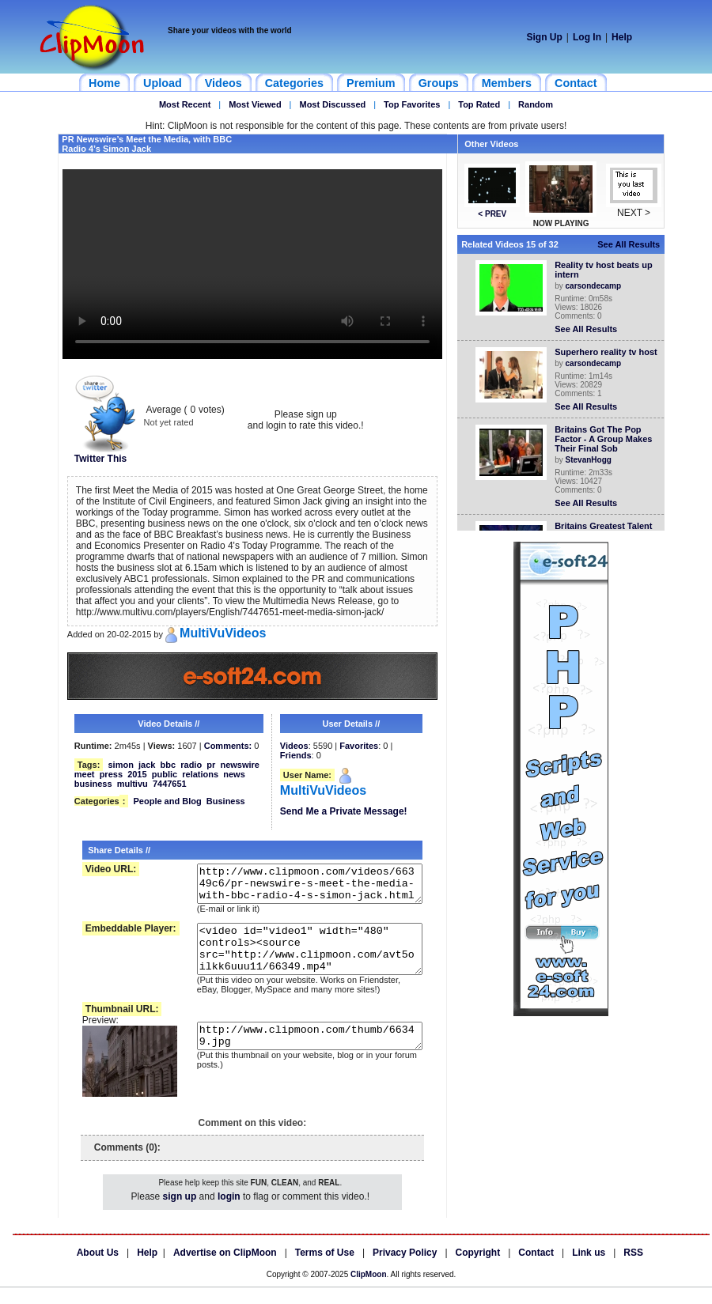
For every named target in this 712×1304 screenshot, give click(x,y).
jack (146, 764)
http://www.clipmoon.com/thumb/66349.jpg (300, 1057)
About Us (98, 1269)
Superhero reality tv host (609, 352)
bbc (168, 764)
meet (84, 774)
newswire (239, 764)
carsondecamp (597, 286)
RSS (633, 1269)
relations (200, 774)
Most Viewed (255, 104)
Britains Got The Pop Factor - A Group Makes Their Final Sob (606, 439)
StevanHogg (592, 459)
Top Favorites (412, 104)
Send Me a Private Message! (343, 811)
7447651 (170, 783)
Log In (587, 37)
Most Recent (184, 104)
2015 (136, 774)
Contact (536, 1269)
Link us (588, 1269)
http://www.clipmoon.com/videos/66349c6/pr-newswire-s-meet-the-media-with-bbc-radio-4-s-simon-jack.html (300, 887)
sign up (180, 1213)
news (234, 774)
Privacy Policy (405, 1269)
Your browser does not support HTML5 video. (252, 264)
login (229, 1213)
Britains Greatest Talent (606, 526)
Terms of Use (324, 1269)
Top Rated (479, 104)
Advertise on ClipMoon (225, 1269)
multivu (132, 783)
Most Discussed (332, 104)
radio (191, 764)
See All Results (631, 244)
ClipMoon (368, 1291)
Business (225, 801)
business (93, 783)
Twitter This (105, 454)
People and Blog (167, 801)
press (111, 774)
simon (120, 764)
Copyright (478, 1269)
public (164, 774)
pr (210, 764)
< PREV (495, 214)
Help (622, 37)
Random (535, 104)
